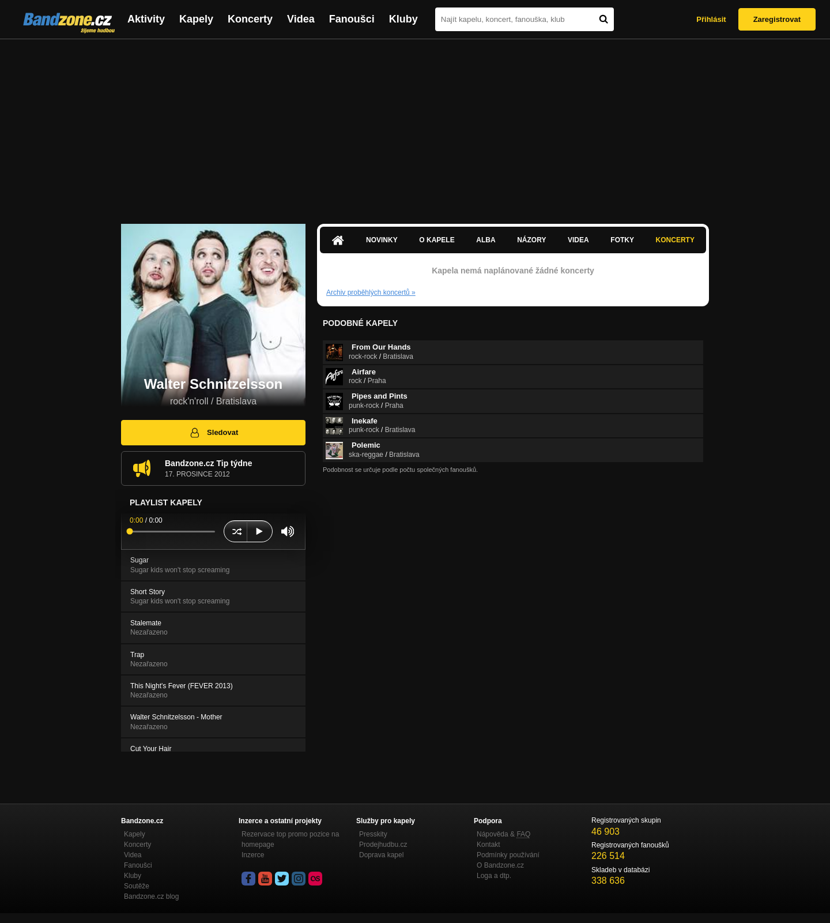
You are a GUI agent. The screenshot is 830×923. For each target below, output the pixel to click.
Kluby (403, 19)
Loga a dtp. (494, 876)
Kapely (196, 19)
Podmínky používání (508, 855)
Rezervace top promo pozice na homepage (290, 839)
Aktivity (146, 19)
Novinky (382, 240)
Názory (531, 240)
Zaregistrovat (777, 19)
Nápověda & (503, 834)
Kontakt (488, 845)
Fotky (622, 240)
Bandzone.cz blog (151, 896)
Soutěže (136, 886)
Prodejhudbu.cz (383, 845)
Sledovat (213, 432)
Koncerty (250, 19)
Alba (485, 240)
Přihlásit (711, 19)
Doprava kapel (381, 855)
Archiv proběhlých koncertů (371, 292)
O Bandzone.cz (500, 865)
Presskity (373, 834)
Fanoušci (352, 19)
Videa (301, 19)
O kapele (436, 240)
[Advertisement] (415, 126)
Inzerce (253, 855)
